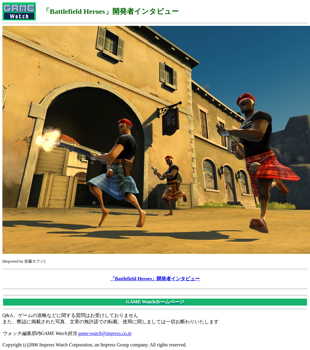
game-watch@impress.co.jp (105, 333)
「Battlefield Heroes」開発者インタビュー (155, 278)
